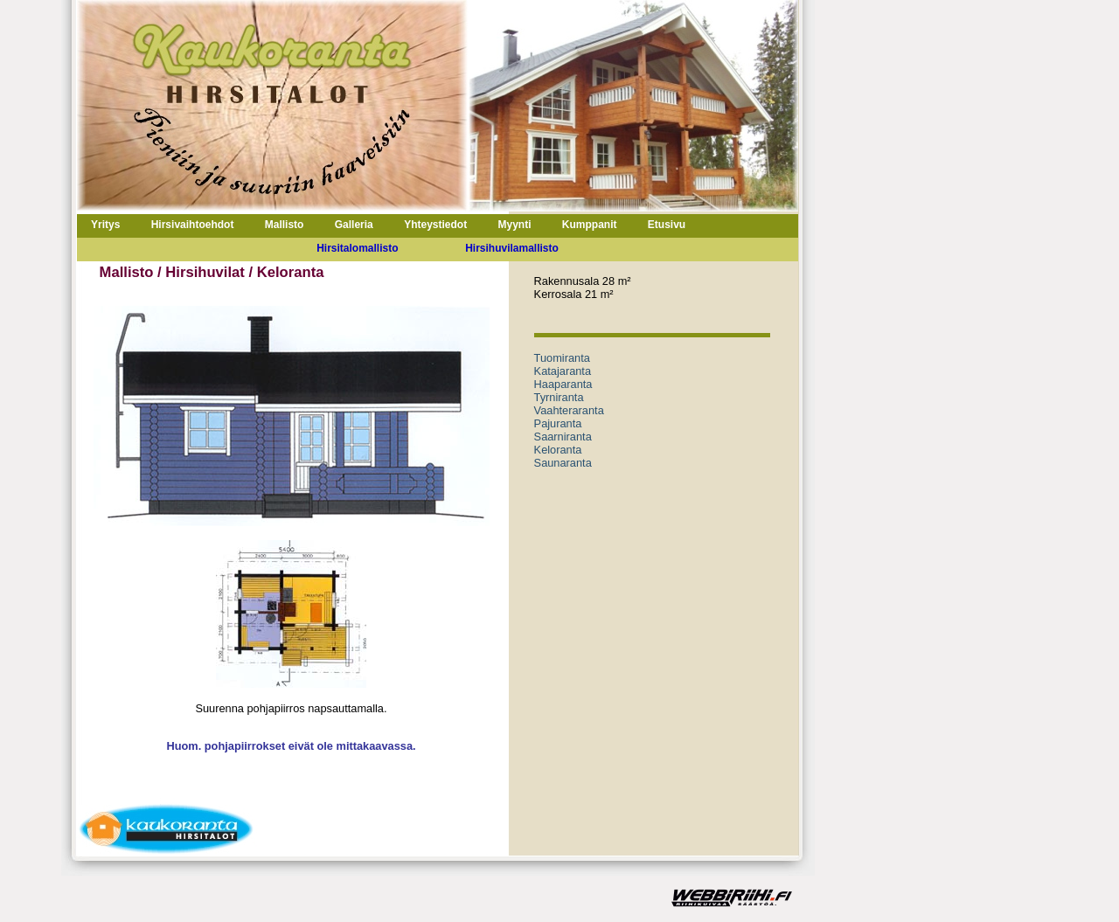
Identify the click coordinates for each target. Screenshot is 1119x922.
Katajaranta (562, 371)
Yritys (105, 224)
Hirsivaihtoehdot (192, 224)
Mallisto (284, 224)
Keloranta (558, 449)
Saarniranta (563, 436)
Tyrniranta (559, 397)
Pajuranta (558, 423)
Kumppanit (589, 224)
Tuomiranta (562, 357)
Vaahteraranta (569, 410)
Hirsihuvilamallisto (512, 248)
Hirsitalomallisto (357, 248)
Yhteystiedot (435, 224)
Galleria (354, 224)
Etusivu (666, 224)
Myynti (514, 224)
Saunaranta (563, 462)
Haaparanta (563, 384)
